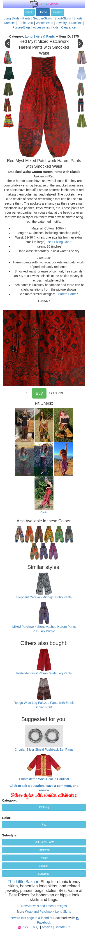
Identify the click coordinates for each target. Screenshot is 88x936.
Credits (44, 512)
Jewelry (61, 23)
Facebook (44, 922)
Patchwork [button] (44, 850)
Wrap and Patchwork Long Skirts (48, 911)
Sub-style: (9, 835)
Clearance (68, 27)
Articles (47, 927)
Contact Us (62, 927)
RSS (24, 927)
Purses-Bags (21, 27)
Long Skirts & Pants (40, 36)
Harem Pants (67, 294)
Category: (9, 800)
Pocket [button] (44, 858)
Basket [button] (57, 12)
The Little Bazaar (23, 881)
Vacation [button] (44, 865)
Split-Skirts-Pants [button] (44, 842)
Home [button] (43, 12)
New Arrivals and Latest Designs (44, 906)
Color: (6, 818)
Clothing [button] (44, 807)
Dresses (9, 23)
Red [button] (44, 824)
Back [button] (29, 12)
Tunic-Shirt (25, 23)
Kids (56, 27)
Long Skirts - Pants (17, 18)
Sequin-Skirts (42, 18)
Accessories (41, 27)
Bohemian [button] (44, 873)
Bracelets (75, 23)
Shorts (77, 18)
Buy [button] (39, 393)
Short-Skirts (62, 18)
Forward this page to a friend (29, 918)
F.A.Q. (34, 927)
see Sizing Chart (60, 242)
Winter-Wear (44, 23)
